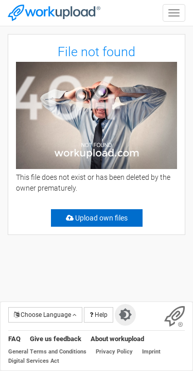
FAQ (14, 339)
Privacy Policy (114, 351)
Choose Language (45, 314)
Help (99, 314)
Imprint (151, 351)
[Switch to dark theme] (125, 315)
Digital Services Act (33, 361)
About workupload (117, 339)
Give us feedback (55, 339)
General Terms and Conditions (47, 351)
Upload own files (97, 218)
